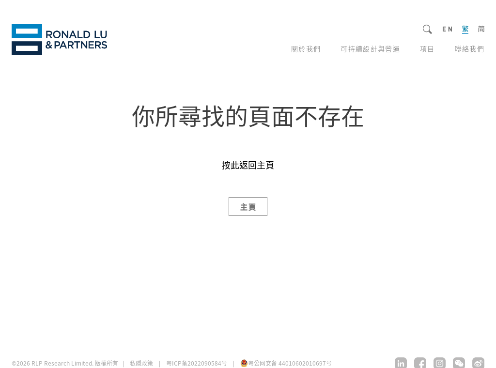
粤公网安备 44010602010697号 (290, 363)
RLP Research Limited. (60, 39)
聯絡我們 (469, 48)
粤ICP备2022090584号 (196, 363)
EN (447, 29)
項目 (427, 48)
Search (428, 30)
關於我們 (306, 48)
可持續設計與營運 (370, 48)
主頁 (248, 206)
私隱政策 (141, 363)
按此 (230, 164)
